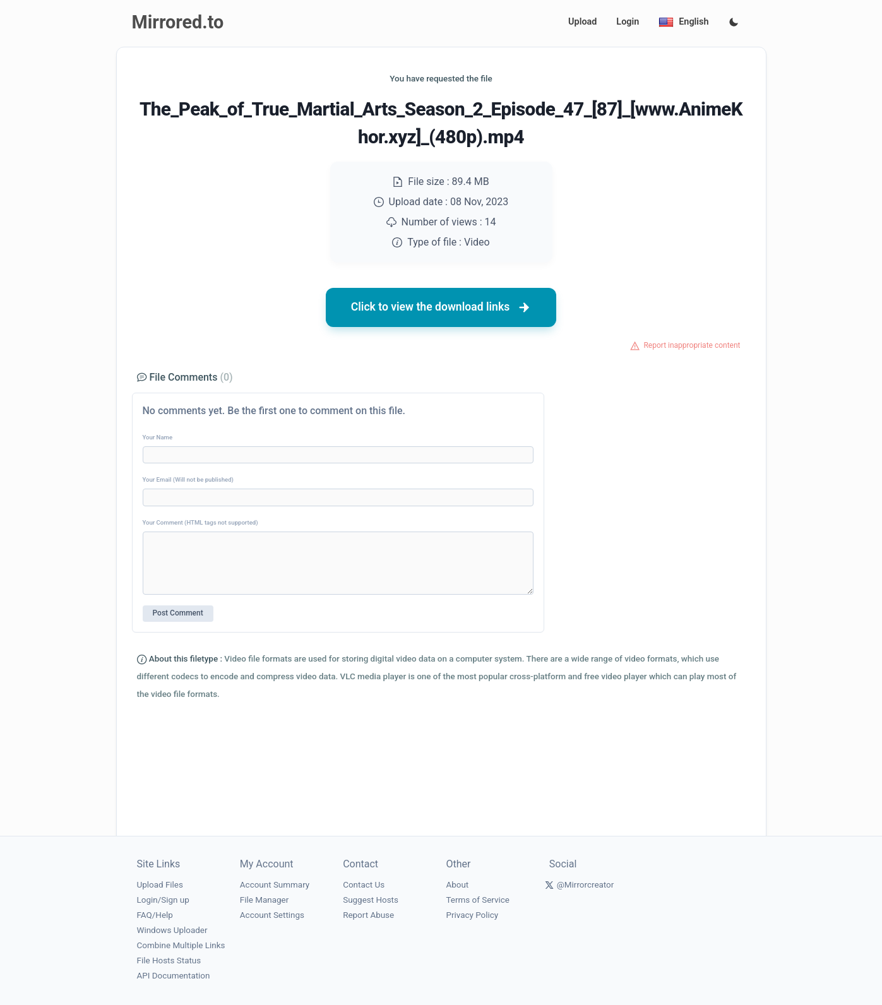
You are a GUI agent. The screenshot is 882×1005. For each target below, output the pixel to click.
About (457, 884)
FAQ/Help (155, 915)
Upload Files (160, 884)
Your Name (158, 437)
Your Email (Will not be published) (188, 479)
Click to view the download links (441, 307)
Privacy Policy (472, 915)
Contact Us (363, 884)
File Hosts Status (169, 960)
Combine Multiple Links (181, 945)
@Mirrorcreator (585, 884)
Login (627, 21)
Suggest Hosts (370, 900)
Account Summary (274, 884)
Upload (582, 21)
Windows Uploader (172, 930)
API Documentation (173, 975)
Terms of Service (477, 900)
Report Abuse (368, 915)
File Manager (264, 900)
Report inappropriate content (691, 345)
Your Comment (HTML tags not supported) (200, 522)
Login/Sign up (163, 900)
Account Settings (272, 915)
